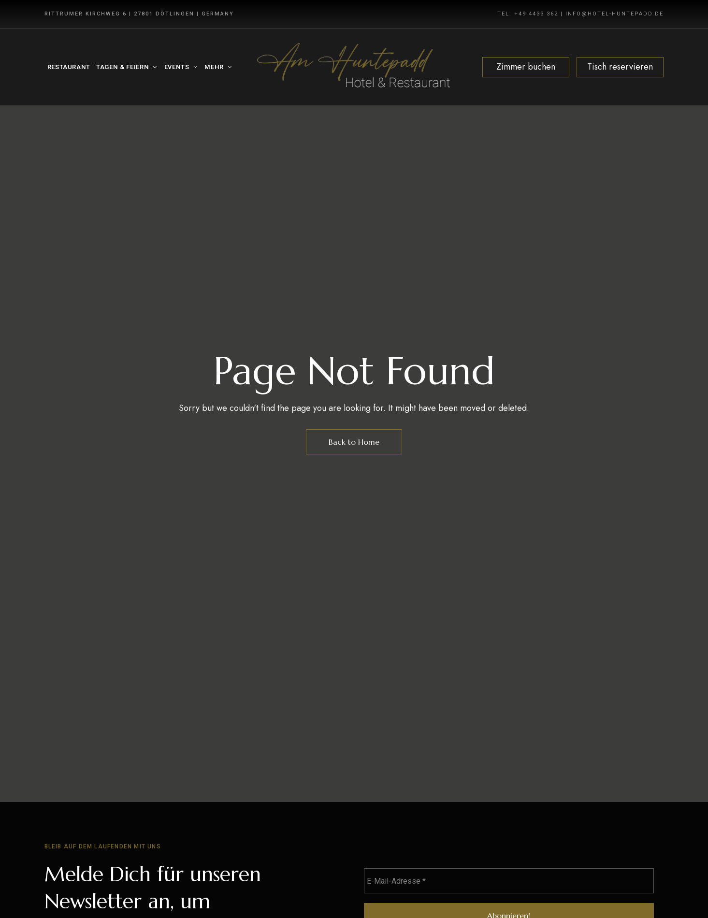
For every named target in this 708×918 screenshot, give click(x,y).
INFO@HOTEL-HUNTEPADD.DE (614, 14)
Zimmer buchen (525, 66)
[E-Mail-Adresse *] (509, 880)
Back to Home (354, 442)
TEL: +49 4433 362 (527, 14)
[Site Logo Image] (353, 67)
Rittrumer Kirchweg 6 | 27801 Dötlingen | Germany (139, 14)
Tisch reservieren (620, 66)
